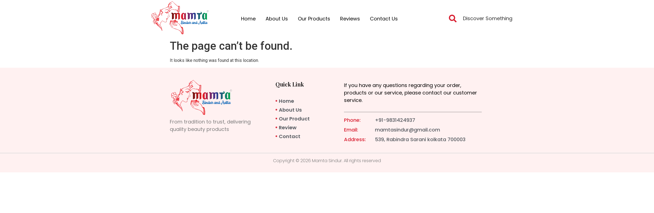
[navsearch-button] (452, 20)
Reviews (350, 18)
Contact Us (384, 18)
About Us (277, 18)
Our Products (314, 18)
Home (248, 18)
